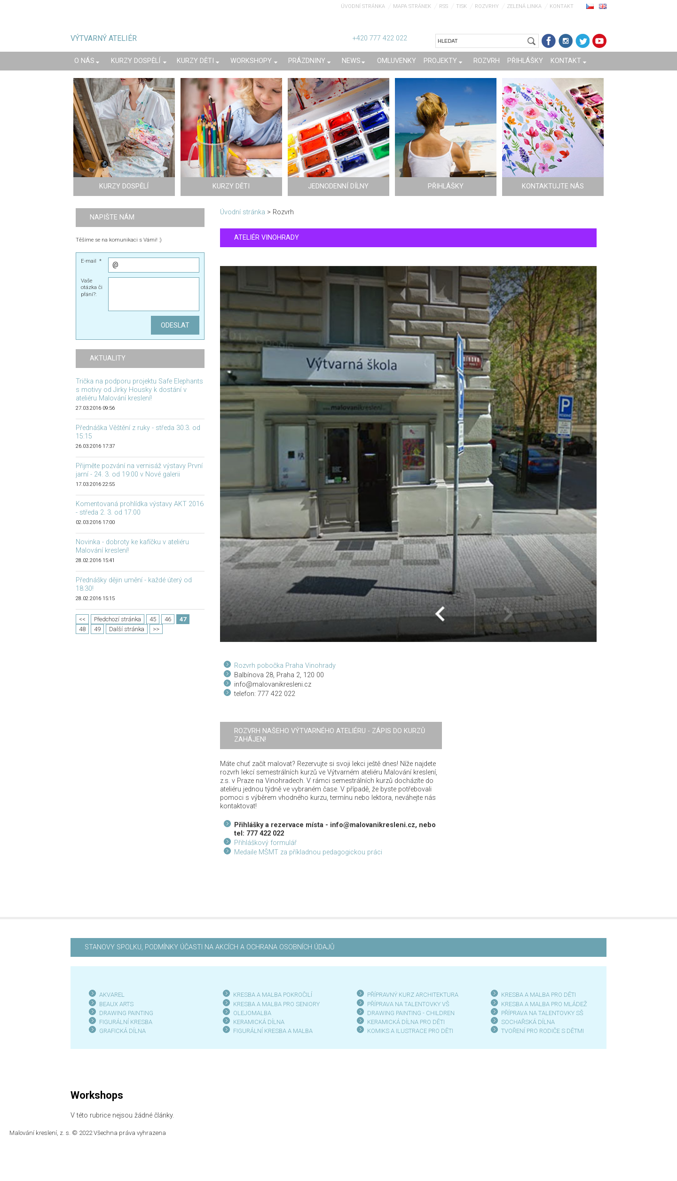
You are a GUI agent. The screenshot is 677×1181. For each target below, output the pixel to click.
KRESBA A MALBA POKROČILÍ (272, 994)
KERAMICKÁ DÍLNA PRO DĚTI (406, 1021)
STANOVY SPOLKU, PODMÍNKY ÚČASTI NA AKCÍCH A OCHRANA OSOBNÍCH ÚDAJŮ (209, 947)
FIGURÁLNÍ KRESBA (125, 1021)
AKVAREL (112, 994)
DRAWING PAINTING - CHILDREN (411, 1013)
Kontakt (562, 6)
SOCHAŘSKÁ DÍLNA (528, 1021)
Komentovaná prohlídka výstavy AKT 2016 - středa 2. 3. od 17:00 (140, 508)
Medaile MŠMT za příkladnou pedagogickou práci (308, 852)
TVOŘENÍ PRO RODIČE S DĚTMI (542, 1030)
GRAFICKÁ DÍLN (120, 1030)
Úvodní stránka (363, 6)
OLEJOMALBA (252, 1013)
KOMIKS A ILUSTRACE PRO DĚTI (410, 1030)
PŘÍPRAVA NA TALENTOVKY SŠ (542, 1013)
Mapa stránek (412, 6)
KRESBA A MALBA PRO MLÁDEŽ (544, 1004)
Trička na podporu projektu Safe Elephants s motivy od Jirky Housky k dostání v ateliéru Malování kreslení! (139, 389)
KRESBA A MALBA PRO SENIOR (274, 1004)
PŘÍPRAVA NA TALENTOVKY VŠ (408, 1004)
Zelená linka (524, 6)
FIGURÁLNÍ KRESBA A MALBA (273, 1030)
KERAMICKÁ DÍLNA (258, 1021)
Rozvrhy (487, 6)
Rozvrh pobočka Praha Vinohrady (285, 666)
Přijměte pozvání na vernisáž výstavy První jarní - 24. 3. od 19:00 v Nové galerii (139, 470)
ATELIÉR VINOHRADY (266, 238)
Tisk (461, 6)
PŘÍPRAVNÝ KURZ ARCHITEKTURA (412, 994)
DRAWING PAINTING (126, 1013)
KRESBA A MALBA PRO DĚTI (538, 994)
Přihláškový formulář (265, 843)
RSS (443, 6)
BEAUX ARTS (116, 1004)
